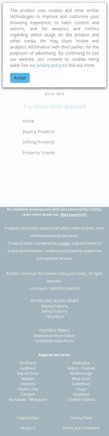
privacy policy (49, 65)
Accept (20, 77)
